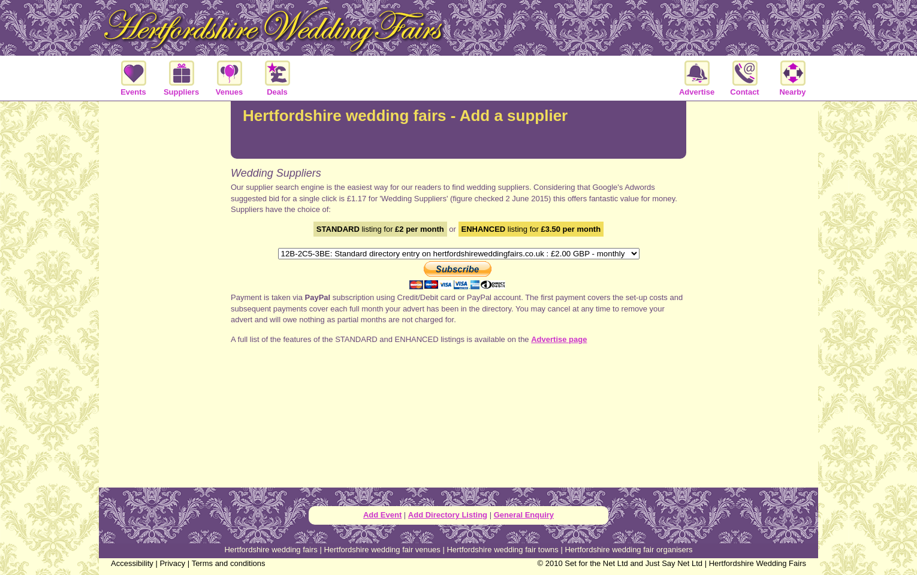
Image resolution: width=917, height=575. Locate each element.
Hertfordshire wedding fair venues (382, 549)
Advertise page (559, 339)
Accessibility (132, 563)
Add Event (382, 514)
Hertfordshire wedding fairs (270, 549)
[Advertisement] (752, 290)
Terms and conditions (229, 563)
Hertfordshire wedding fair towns (502, 549)
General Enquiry (524, 514)
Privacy (172, 563)
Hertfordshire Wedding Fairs (757, 563)
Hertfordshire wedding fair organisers (628, 549)
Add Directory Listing (447, 514)
